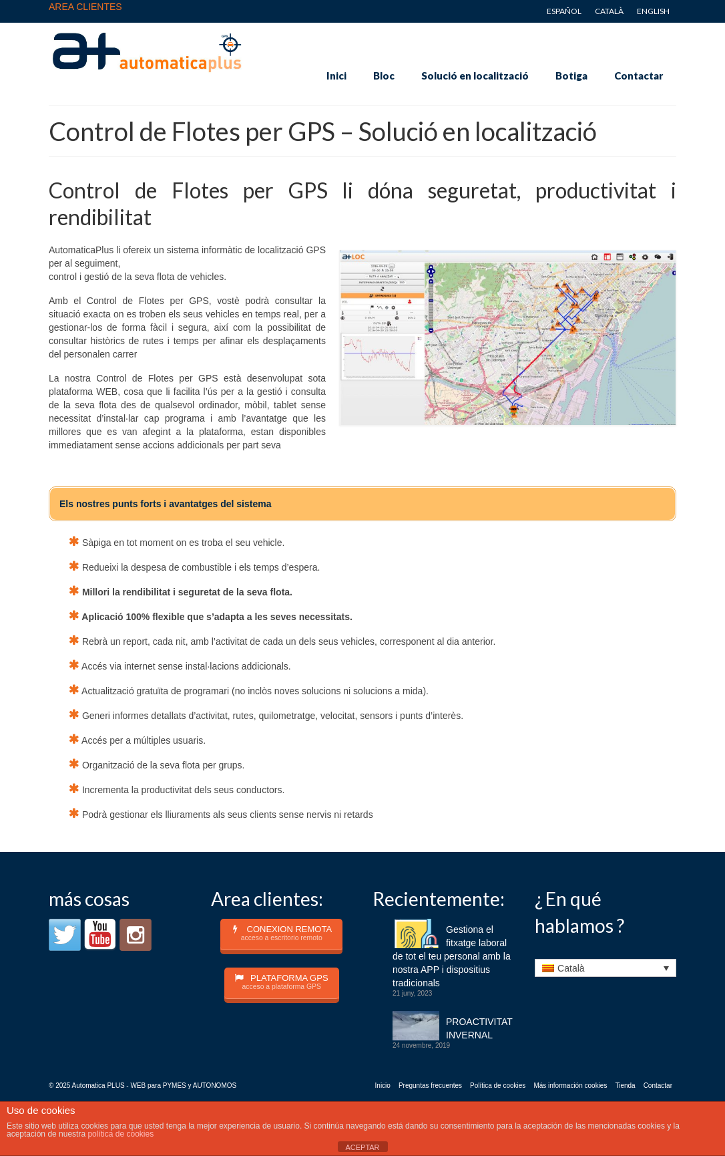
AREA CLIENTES (85, 6)
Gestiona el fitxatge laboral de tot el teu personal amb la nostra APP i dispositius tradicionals (452, 956)
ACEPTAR (362, 1147)
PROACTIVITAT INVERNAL (479, 1028)
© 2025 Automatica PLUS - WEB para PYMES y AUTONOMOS (142, 1085)
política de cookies (120, 1134)
